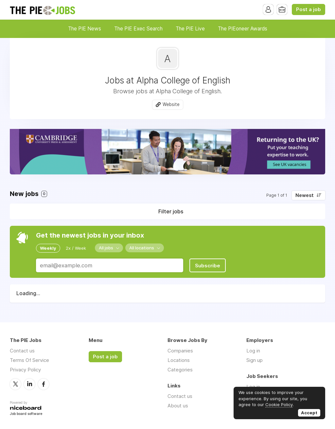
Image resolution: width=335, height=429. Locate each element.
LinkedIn (29, 384)
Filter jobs (170, 211)
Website (171, 104)
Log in (253, 351)
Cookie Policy (279, 404)
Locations (179, 360)
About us (178, 405)
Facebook (43, 384)
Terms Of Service (29, 360)
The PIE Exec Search (138, 29)
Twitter (15, 384)
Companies (180, 351)
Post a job (308, 9)
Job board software (26, 414)
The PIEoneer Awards (242, 29)
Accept (309, 412)
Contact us (22, 351)
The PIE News (84, 29)
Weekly (48, 248)
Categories (180, 369)
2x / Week (76, 248)
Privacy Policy (25, 369)
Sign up (254, 360)
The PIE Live (190, 29)
